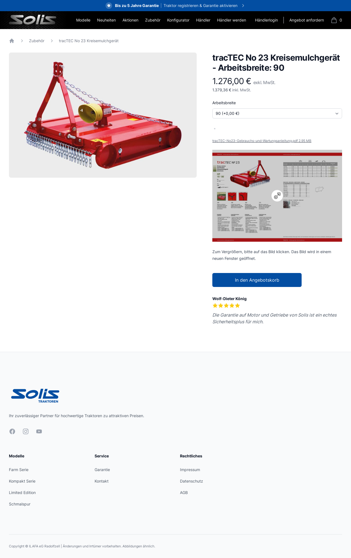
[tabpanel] (103, 115)
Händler (203, 20)
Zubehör (152, 20)
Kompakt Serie (22, 481)
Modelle (83, 20)
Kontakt (102, 481)
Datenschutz (191, 481)
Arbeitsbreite (224, 102)
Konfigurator (178, 20)
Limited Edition (22, 492)
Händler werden (231, 20)
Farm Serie (18, 469)
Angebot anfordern (306, 20)
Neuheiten (106, 20)
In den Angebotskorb (257, 280)
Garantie (102, 469)
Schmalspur (19, 504)
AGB (184, 492)
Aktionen (130, 20)
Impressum (190, 469)
